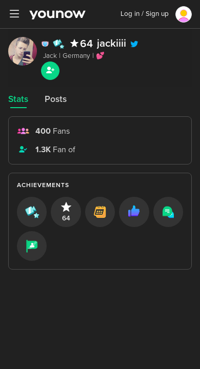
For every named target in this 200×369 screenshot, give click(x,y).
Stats (18, 99)
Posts (56, 99)
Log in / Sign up (145, 14)
